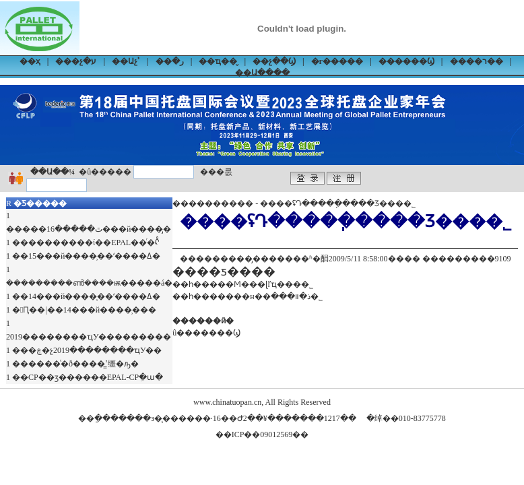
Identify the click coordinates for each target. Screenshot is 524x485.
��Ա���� (262, 72)
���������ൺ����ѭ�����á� (89, 283)
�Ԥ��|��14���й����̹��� (84, 310)
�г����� (337, 61)
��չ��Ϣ (274, 61)
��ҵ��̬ (218, 61)
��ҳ (30, 61)
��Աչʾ (126, 61)
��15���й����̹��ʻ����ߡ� (86, 256)
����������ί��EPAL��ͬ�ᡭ (86, 242)
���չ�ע (75, 61)
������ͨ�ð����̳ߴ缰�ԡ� (75, 363)
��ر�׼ (170, 61)
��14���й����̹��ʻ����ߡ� (86, 296)
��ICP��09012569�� (262, 434)
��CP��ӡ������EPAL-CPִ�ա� (87, 377)
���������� (212, 203)
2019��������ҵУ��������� (89, 337)
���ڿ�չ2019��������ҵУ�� (87, 350)
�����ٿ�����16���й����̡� (88, 229)
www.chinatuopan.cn (227, 402)
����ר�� (476, 61)
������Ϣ (406, 61)
